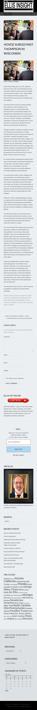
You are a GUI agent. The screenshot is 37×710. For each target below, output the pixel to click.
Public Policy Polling (9, 300)
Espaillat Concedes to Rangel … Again (16, 316)
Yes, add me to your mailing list (14, 378)
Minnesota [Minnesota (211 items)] (7, 598)
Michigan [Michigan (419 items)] (28, 594)
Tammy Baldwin (20, 300)
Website (6, 370)
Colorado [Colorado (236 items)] (19, 581)
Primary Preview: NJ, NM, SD (12, 548)
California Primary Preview (11, 555)
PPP (29, 298)
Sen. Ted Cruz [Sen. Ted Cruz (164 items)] (8, 616)
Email (6, 362)
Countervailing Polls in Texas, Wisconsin (19, 318)
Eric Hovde (28, 295)
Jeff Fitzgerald (14, 298)
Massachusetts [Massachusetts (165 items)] (18, 595)
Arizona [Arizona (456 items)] (19, 578)
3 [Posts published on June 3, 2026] (14, 679)
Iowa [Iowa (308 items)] (6, 592)
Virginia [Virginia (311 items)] (10, 618)
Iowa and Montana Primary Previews (14, 551)
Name (6, 355)
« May (6, 690)
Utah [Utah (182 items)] (5, 619)
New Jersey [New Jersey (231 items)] (18, 603)
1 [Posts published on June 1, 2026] (6, 679)
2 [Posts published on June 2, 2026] (10, 679)
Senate (16, 295)
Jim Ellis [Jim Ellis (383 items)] (13, 592)
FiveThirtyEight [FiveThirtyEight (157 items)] (13, 584)
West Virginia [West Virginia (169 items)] (18, 619)
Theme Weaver (24, 706)
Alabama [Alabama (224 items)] (7, 579)
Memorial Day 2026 (9, 567)
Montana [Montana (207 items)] (7, 600)
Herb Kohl (6, 298)
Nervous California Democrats (12, 533)
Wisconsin (13, 302)
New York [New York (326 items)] (8, 605)
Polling (11, 295)
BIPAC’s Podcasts (18, 409)
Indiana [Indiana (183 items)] (26, 590)
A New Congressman (10, 536)
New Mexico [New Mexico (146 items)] (27, 603)
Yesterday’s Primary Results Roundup (14, 539)
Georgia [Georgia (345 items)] (27, 587)
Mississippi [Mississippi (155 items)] (14, 597)
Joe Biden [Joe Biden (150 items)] (20, 592)
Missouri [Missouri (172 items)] (19, 598)
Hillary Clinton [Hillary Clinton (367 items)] (11, 589)
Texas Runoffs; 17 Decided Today (13, 563)
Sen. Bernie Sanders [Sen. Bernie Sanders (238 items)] (23, 613)
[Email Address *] (18, 442)
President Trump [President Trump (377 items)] (19, 610)
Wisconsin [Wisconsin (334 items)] (27, 618)
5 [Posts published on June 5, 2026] (22, 679)
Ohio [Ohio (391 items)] (6, 608)
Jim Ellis (30, 302)
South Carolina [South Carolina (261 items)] (18, 616)
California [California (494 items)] (10, 581)
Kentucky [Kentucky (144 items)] (25, 592)
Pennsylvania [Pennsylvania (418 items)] (17, 608)
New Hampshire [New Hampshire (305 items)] (13, 601)
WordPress (26, 704)
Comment (7, 337)
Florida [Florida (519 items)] (22, 584)
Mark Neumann (23, 298)
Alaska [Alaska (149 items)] (12, 578)
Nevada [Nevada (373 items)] (14, 600)
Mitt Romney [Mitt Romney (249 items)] (28, 598)
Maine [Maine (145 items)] (12, 595)
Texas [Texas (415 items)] (28, 615)
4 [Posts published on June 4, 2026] (18, 679)
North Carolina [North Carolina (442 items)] (21, 605)
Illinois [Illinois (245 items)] (21, 590)
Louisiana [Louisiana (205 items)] (7, 595)
